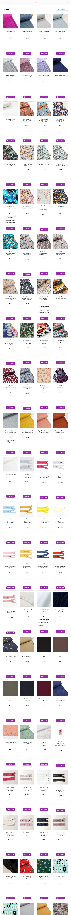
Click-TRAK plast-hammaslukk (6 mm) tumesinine (43, 834)
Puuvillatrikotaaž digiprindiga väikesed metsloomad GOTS (27, 342)
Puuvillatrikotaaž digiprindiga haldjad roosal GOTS (27, 164)
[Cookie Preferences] (2, 913)
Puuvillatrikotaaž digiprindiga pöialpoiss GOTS (10, 298)
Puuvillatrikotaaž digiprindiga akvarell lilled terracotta (27, 120)
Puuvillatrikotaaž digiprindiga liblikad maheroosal (27, 254)
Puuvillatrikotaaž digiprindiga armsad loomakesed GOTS (43, 120)
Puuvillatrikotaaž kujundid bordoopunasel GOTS (10, 387)
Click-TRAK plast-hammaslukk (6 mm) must (60, 790)
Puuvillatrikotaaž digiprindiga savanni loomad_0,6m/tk (43, 298)
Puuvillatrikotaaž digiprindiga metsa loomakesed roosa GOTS (60, 253)
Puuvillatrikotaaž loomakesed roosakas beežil (44, 387)
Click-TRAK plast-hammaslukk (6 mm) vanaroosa (60, 834)
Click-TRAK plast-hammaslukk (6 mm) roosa (27, 834)
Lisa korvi (10, 53)
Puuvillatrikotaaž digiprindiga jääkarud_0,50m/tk (60, 164)
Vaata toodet (10, 273)
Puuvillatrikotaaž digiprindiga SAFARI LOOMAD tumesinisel (27, 298)
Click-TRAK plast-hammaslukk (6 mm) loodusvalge (43, 789)
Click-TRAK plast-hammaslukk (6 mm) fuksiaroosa (10, 789)
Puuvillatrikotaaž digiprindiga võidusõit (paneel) (44, 342)
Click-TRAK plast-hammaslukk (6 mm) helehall (27, 789)
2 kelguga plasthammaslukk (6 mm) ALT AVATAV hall (27, 476)
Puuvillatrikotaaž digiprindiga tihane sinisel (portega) (10, 343)
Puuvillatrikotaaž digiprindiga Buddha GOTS (10, 164)
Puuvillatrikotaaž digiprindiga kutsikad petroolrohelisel (10, 253)
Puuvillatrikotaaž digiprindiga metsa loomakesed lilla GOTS (44, 253)
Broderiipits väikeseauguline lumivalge (43, 744)
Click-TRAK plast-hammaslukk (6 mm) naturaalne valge (10, 834)
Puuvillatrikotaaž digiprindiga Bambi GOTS (60, 120)
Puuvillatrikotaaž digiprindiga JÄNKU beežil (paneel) (44, 209)
